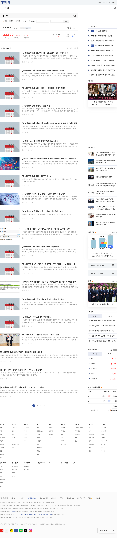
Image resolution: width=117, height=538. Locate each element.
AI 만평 (103, 437)
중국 (62, 437)
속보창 (99, 2)
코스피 (95, 354)
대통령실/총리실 (79, 427)
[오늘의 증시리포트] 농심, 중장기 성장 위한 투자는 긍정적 (44, 194)
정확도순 (69, 48)
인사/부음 (91, 444)
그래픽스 (14, 473)
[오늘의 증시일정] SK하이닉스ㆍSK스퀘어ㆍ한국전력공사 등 (45, 53)
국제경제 (63, 427)
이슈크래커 (15, 466)
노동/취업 (91, 437)
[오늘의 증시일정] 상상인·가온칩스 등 (36, 106)
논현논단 (103, 427)
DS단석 (93, 363)
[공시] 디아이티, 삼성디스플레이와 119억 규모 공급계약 (21, 370)
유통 (38, 444)
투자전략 (109, 316)
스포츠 (1, 483)
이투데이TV (27, 463)
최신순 (76, 48)
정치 (76, 424)
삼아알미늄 (94, 379)
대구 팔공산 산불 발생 (99, 31)
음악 (1, 476)
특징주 (95, 316)
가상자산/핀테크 (16, 444)
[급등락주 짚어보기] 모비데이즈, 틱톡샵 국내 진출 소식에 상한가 (46, 229)
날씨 (74, 463)
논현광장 (103, 431)
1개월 (18, 21)
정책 (25, 434)
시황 (1, 431)
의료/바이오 (39, 447)
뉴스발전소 (15, 463)
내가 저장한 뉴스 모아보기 (102, 265)
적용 (66, 21)
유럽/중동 (63, 444)
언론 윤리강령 (24, 515)
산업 (38, 424)
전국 (90, 441)
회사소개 (14, 498)
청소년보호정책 (44, 498)
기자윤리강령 (32, 515)
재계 (38, 427)
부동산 (26, 424)
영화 (1, 473)
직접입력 (33, 21)
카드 (13, 441)
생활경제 (51, 434)
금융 (13, 424)
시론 (102, 434)
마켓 (1, 424)
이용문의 (61, 498)
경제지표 (51, 431)
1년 (25, 21)
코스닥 (109, 354)
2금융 (13, 437)
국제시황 (2, 454)
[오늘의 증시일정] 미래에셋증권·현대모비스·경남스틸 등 (43, 70)
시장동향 (26, 427)
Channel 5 (52, 463)
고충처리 (53, 498)
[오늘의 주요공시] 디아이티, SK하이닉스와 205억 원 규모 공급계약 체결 (49, 123)
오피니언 (103, 424)
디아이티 (7, 27)
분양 (25, 437)
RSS (113, 2)
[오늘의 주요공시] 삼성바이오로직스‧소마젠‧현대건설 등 (43, 299)
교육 (90, 431)
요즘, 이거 (14, 469)
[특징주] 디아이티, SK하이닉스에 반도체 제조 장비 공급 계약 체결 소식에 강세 (51, 158)
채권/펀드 (2, 447)
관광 (1, 466)
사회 (90, 424)
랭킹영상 (26, 469)
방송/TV (2, 469)
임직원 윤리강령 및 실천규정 (44, 515)
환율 (1, 451)
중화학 (38, 437)
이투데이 (13, 511)
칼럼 (102, 447)
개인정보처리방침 (31, 498)
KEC (92, 358)
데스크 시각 (104, 441)
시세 (1, 434)
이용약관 (21, 498)
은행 (13, 431)
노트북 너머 (104, 451)
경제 (50, 424)
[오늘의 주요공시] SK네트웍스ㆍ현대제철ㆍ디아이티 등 (21, 352)
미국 (62, 434)
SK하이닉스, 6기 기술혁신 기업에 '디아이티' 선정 (40, 334)
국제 (62, 424)
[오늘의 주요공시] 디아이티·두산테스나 (36, 176)
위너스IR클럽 (64, 463)
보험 (13, 434)
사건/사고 (91, 434)
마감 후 (103, 444)
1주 (12, 21)
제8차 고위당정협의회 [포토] (104, 177)
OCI (92, 373)
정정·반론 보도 (70, 498)
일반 (1, 457)
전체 (5, 21)
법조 (90, 427)
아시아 (62, 441)
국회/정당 (77, 431)
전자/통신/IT (40, 431)
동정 (90, 447)
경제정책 (51, 427)
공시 (1, 427)
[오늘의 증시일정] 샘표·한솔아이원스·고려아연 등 (40, 246)
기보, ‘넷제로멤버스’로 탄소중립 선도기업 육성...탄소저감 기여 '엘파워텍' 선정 (105, 201)
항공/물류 (39, 441)
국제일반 (63, 431)
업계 (25, 431)
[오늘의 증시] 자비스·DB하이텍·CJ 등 (36, 317)
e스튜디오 (26, 466)
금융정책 (14, 427)
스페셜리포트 (40, 463)
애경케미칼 (94, 368)
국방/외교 (77, 434)
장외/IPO (2, 437)
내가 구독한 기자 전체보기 (102, 273)
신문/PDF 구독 (106, 2)
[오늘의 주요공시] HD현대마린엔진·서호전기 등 (40, 141)
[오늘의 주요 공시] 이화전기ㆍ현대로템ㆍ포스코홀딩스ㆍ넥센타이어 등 (48, 264)
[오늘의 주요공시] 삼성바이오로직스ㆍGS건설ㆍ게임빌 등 (22, 387)
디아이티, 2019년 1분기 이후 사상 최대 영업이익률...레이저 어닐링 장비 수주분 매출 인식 (55, 282)
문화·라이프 (3, 463)
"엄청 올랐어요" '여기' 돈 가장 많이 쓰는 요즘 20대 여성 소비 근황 (102, 104)
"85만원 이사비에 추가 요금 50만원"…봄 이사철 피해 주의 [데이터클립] (102, 255)
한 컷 (13, 476)
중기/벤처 (39, 451)
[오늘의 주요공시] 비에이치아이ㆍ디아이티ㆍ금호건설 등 (43, 88)
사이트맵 (97, 498)
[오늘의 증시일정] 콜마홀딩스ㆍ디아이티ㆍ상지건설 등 (42, 211)
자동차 (38, 434)
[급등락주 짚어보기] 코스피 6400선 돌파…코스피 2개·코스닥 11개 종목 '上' (105, 209)
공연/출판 (2, 479)
